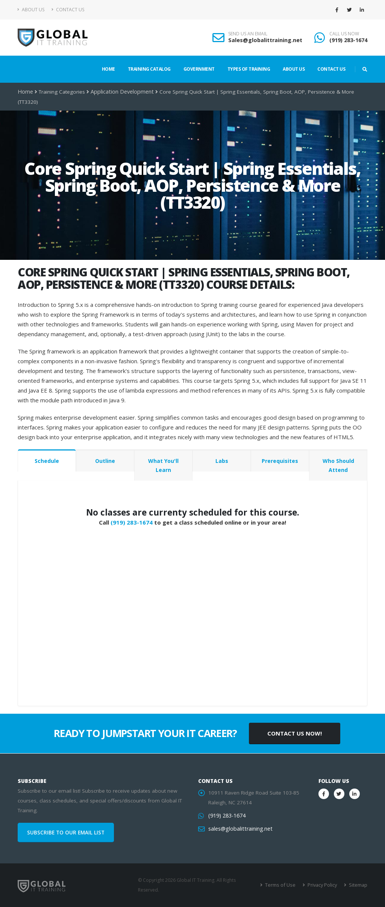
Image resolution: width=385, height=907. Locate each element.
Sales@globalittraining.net (265, 40)
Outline (105, 460)
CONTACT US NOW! (294, 733)
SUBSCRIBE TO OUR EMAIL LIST (66, 832)
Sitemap (358, 885)
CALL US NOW (344, 33)
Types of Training (248, 69)
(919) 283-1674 (348, 40)
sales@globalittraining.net (238, 828)
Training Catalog (149, 69)
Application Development (120, 91)
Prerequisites (280, 460)
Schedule (47, 460)
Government (199, 69)
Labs (221, 460)
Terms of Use (282, 885)
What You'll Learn (163, 465)
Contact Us (68, 9)
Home (108, 69)
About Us (31, 9)
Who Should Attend (338, 465)
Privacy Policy (323, 885)
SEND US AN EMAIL (247, 33)
